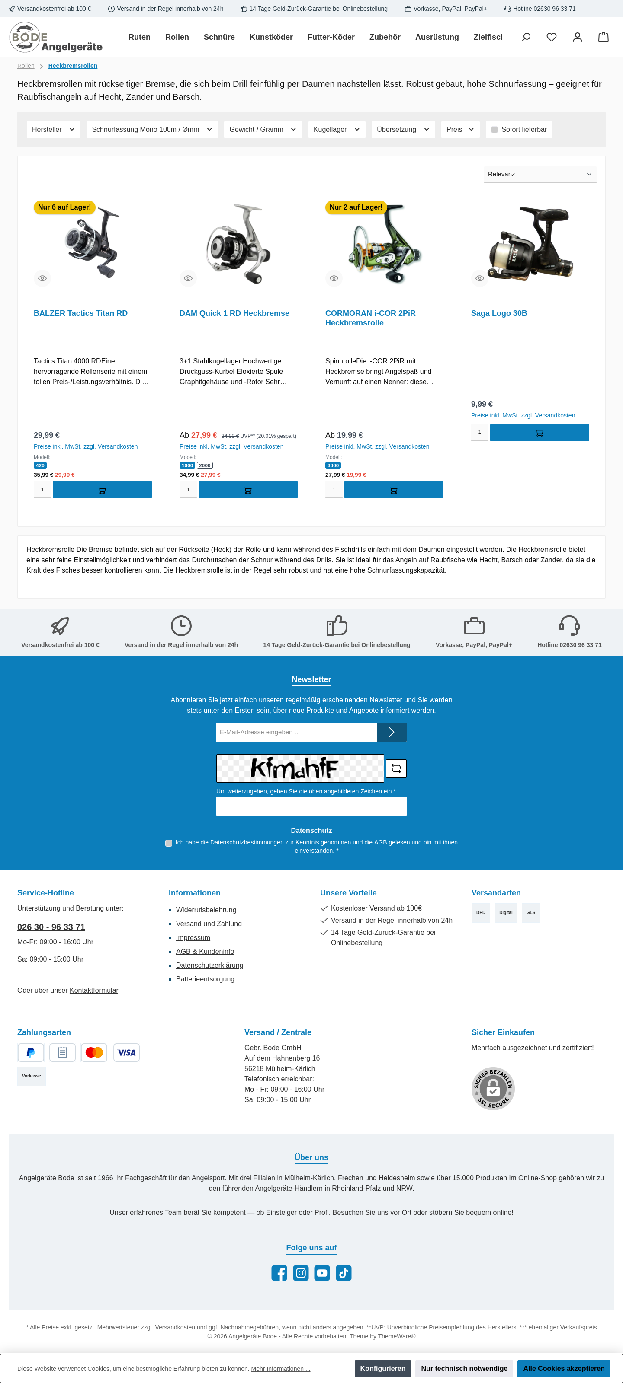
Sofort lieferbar (524, 129)
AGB (380, 842)
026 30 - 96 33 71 (51, 927)
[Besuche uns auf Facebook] (279, 1273)
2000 (205, 466)
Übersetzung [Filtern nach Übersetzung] (403, 129)
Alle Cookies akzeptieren (564, 1368)
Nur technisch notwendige (464, 1368)
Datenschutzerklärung (210, 965)
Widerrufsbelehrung (206, 910)
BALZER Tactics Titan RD (81, 313)
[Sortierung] (540, 174)
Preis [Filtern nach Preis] (460, 129)
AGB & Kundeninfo (205, 951)
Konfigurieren (383, 1368)
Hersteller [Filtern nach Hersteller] (53, 129)
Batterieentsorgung (205, 979)
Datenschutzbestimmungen (247, 842)
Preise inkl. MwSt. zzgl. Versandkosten (86, 447)
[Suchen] (525, 37)
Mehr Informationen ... (281, 1368)
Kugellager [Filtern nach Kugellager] (337, 129)
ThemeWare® (397, 1336)
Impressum (193, 937)
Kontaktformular (94, 990)
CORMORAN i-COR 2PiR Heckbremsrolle (370, 318)
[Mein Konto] (577, 37)
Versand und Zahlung (209, 923)
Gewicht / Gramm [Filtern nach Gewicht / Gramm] (263, 129)
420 (40, 466)
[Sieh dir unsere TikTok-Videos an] (343, 1273)
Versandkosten (175, 1327)
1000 (187, 466)
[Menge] (42, 491)
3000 (333, 466)
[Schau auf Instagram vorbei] (301, 1273)
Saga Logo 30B (499, 313)
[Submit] (392, 732)
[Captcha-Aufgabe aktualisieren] (396, 768)
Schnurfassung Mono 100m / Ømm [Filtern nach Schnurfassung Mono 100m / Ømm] (152, 129)
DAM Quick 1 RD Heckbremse (234, 313)
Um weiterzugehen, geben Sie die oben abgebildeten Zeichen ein (306, 791)
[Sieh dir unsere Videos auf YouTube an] (322, 1273)
